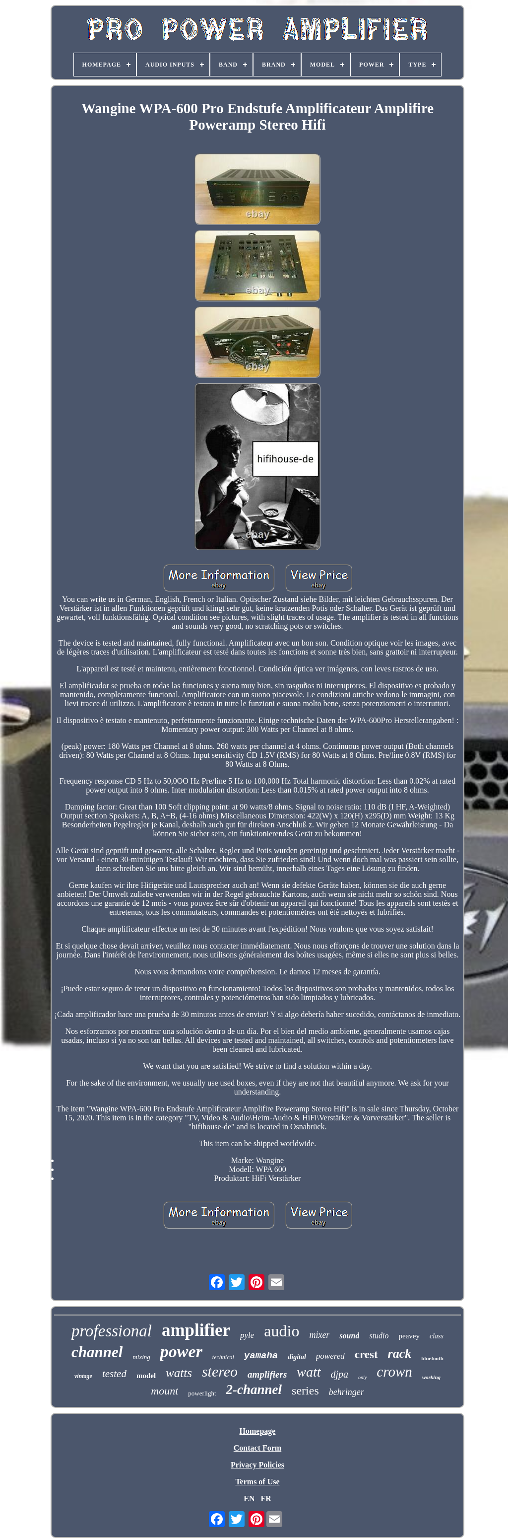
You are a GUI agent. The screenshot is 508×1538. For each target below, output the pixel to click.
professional (111, 1331)
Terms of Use (257, 1481)
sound (349, 1335)
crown (394, 1372)
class (437, 1336)
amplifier (196, 1330)
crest (366, 1354)
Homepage (258, 1431)
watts (179, 1373)
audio (281, 1331)
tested (114, 1374)
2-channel (254, 1389)
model (146, 1376)
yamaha (261, 1355)
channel (97, 1352)
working (431, 1377)
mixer (319, 1335)
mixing (141, 1357)
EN (249, 1498)
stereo (220, 1371)
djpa (340, 1374)
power (181, 1351)
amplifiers (267, 1374)
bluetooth (432, 1358)
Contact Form (257, 1448)
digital (297, 1357)
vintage (83, 1376)
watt (308, 1372)
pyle (247, 1335)
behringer (346, 1392)
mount (164, 1391)
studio (378, 1335)
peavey (409, 1336)
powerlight (202, 1393)
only (362, 1377)
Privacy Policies (257, 1465)
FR (265, 1498)
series (305, 1390)
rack (400, 1353)
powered (330, 1356)
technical (223, 1357)
